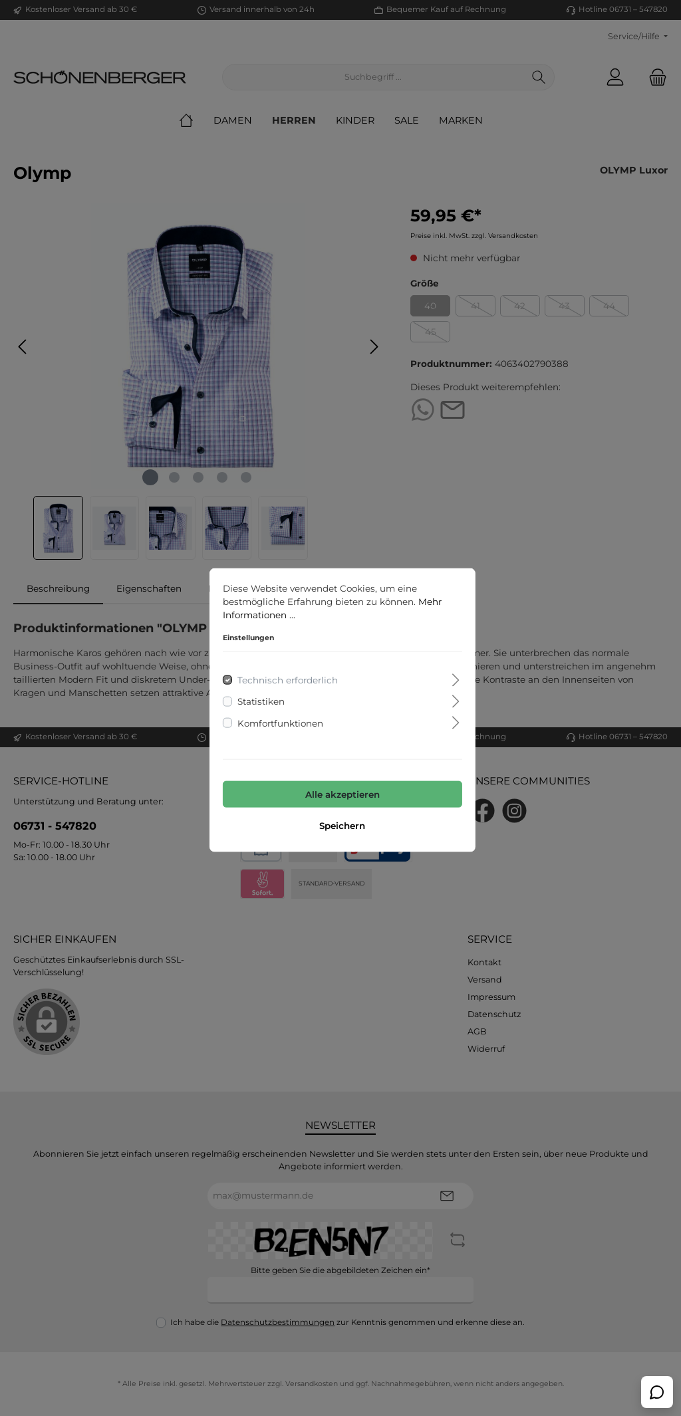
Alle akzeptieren (340, 791)
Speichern (341, 823)
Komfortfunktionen (278, 720)
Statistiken (259, 699)
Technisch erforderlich (285, 678)
